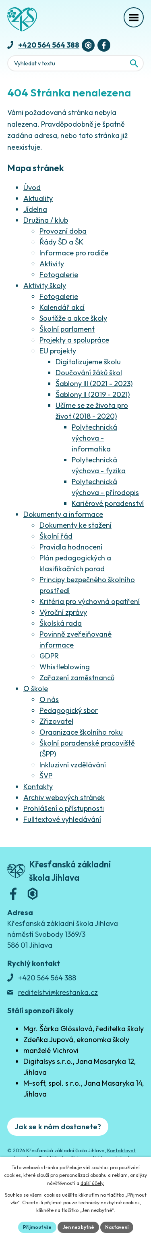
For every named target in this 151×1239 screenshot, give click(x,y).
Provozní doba (63, 231)
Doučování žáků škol (89, 372)
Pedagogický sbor (68, 710)
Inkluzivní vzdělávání (72, 764)
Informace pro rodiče (73, 252)
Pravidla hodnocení (70, 547)
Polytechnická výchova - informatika (94, 437)
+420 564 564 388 (48, 45)
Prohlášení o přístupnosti (63, 808)
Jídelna (35, 209)
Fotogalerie (58, 274)
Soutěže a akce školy (73, 318)
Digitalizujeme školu (88, 361)
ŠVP (45, 775)
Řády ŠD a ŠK (61, 242)
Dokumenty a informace (63, 514)
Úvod (32, 187)
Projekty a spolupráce (74, 340)
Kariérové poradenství (108, 503)
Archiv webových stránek (64, 797)
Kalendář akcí (62, 307)
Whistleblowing (64, 666)
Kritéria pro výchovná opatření (89, 601)
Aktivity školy (44, 285)
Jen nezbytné (78, 1227)
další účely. (92, 1183)
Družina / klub (45, 220)
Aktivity (51, 263)
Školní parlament (67, 329)
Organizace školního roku (81, 732)
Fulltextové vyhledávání (62, 819)
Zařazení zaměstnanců (76, 677)
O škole (35, 688)
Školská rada (60, 623)
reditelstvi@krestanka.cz (58, 992)
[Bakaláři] (88, 45)
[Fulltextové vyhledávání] (75, 63)
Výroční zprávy (63, 612)
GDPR (49, 655)
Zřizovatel (56, 721)
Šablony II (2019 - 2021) (93, 394)
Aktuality (38, 198)
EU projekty (57, 350)
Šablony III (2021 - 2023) (94, 383)
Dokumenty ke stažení (75, 525)
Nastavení (116, 1227)
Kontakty (38, 786)
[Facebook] (103, 45)
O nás (49, 699)
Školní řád (55, 536)
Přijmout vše (37, 1227)
